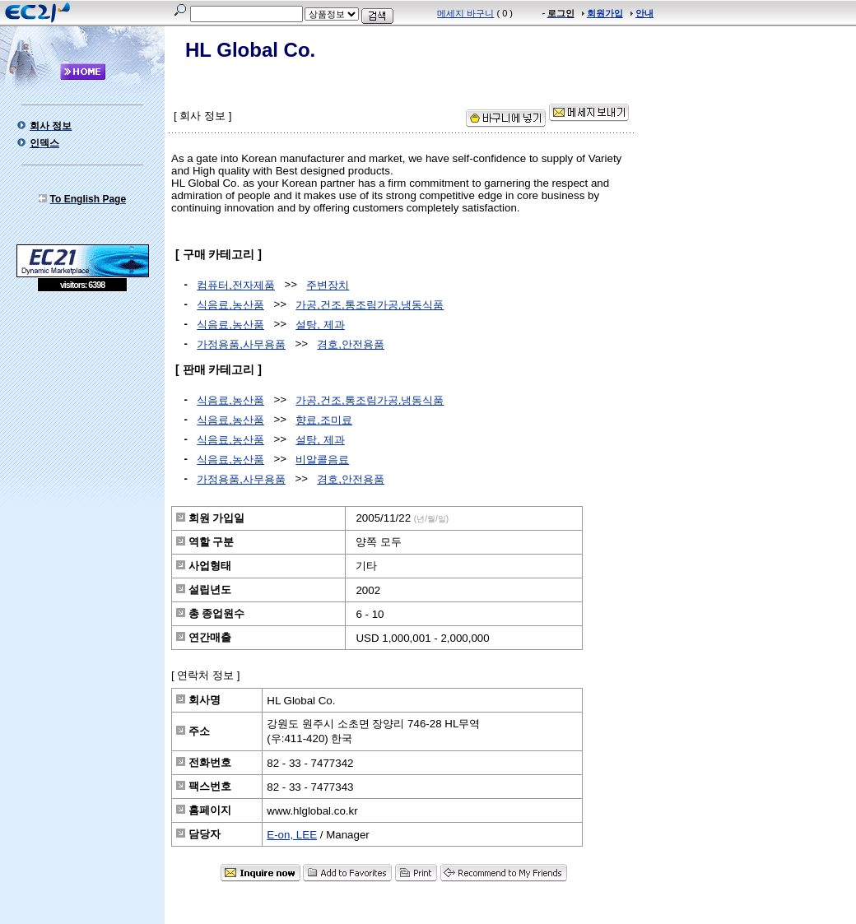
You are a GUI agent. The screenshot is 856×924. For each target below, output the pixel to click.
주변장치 (327, 285)
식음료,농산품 (230, 305)
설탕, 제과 (319, 324)
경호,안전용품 (350, 344)
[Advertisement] (82, 411)
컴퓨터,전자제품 (236, 285)
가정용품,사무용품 (241, 344)
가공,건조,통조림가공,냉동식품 (369, 305)
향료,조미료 (323, 420)
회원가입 (605, 13)
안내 (644, 13)
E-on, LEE (292, 835)
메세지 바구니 (465, 13)
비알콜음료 (322, 459)
